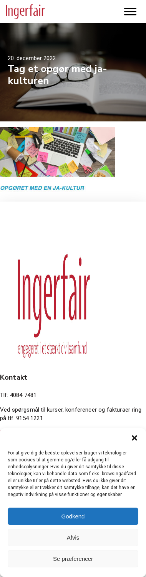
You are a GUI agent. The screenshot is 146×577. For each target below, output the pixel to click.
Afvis (73, 537)
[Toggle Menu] (130, 11)
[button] (134, 438)
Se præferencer (73, 558)
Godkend (73, 516)
